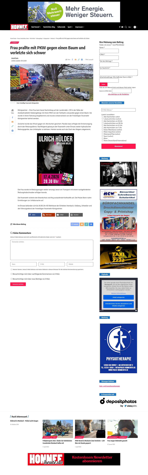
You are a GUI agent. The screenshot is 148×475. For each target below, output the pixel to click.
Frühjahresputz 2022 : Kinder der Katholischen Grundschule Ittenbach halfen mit (57, 450)
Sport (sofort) (108, 142)
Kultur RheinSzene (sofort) (112, 135)
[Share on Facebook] (72, 60)
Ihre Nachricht (105, 70)
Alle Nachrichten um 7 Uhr (112, 133)
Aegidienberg (113, 444)
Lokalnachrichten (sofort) (112, 125)
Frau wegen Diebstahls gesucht (117, 448)
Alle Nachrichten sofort (111, 123)
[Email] (75, 60)
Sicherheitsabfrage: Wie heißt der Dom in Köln (117, 81)
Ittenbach (15, 43)
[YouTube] (122, 27)
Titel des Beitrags (106, 62)
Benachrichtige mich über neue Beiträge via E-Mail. (31, 283)
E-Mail (102, 54)
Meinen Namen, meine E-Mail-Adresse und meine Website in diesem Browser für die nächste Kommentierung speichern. (48, 273)
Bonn (105, 144)
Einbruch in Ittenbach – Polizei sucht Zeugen (25, 428)
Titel (54, 444)
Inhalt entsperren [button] (119, 303)
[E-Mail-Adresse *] (118, 116)
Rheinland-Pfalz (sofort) (111, 140)
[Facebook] (120, 27)
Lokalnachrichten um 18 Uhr (113, 129)
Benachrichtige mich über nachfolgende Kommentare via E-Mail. (36, 278)
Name (102, 46)
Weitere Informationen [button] (118, 299)
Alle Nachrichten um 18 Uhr (113, 127)
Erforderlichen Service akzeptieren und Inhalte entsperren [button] (118, 310)
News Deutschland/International (115, 146)
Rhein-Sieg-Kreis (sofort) (112, 137)
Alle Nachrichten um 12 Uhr (113, 131)
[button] (126, 27)
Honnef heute (15, 59)
